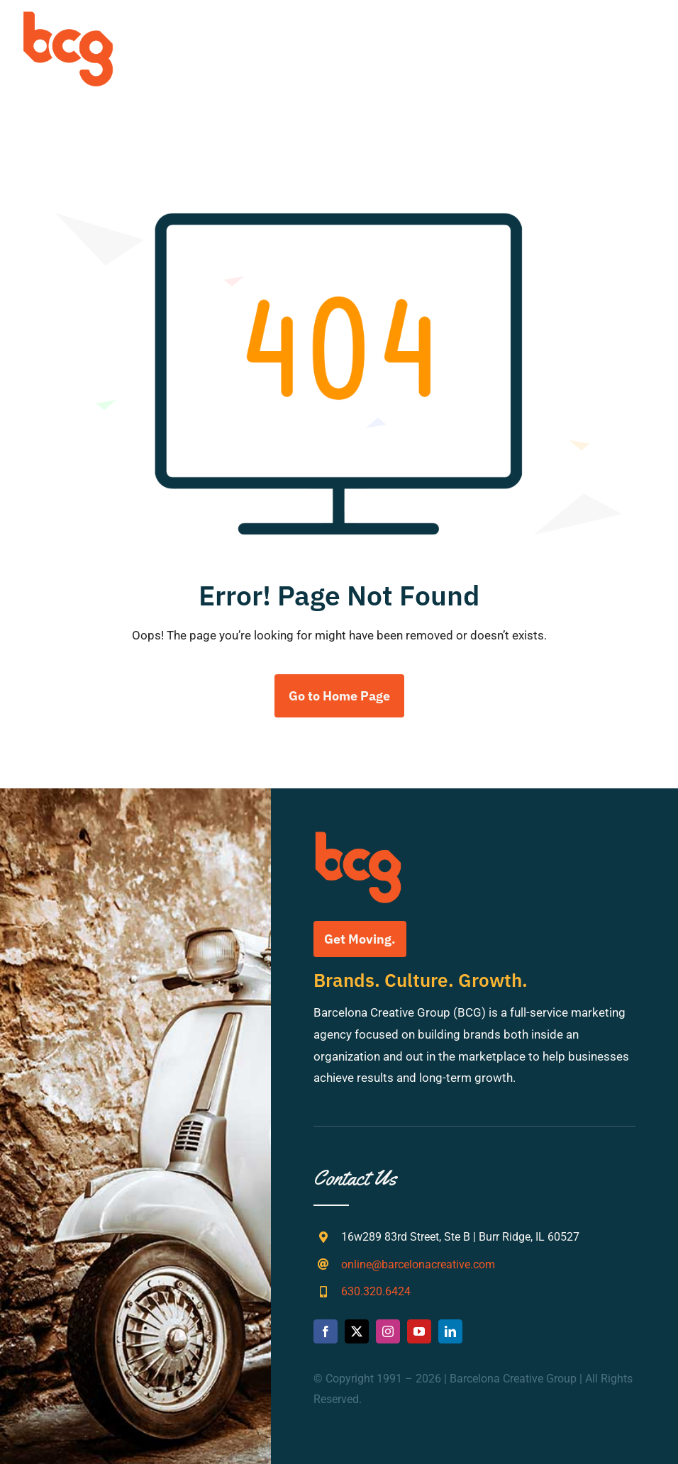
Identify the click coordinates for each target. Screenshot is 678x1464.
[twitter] (357, 1331)
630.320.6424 (376, 1291)
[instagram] (388, 1331)
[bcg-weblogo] (68, 16)
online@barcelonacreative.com (418, 1264)
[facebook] (325, 1331)
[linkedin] (450, 1331)
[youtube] (419, 1331)
